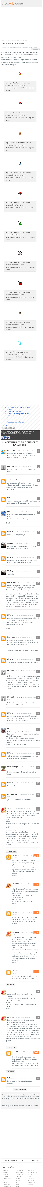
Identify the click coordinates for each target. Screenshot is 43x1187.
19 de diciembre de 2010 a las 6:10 (24, 637)
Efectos (18, 1181)
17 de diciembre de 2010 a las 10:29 (23, 466)
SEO (17, 1183)
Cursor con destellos (14, 412)
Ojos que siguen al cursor (15, 422)
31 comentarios (36, 49)
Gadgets (31, 1170)
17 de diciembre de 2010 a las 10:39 (25, 498)
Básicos (5, 1172)
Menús (18, 1178)
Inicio (7, 40)
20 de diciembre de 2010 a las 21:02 (25, 753)
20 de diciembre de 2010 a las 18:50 (19, 729)
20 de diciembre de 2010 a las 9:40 (25, 713)
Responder (10, 984)
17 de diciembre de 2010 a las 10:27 (24, 450)
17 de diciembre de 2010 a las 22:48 (22, 571)
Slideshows (6, 1185)
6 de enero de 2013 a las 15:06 (23, 991)
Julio (9, 512)
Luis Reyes (11, 450)
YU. (8, 729)
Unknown (10, 1078)
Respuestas (12, 851)
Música (5, 1181)
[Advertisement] (21, 23)
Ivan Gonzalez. (12, 794)
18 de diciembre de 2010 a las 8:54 (25, 615)
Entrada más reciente (11, 1160)
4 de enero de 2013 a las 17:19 (23, 808)
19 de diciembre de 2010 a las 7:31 (25, 659)
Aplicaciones (20, 1170)
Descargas (6, 1178)
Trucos (30, 1185)
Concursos (19, 1174)
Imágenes (6, 1176)
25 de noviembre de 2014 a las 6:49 (23, 1078)
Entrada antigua (34, 1160)
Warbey (10, 543)
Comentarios (32, 1172)
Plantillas (31, 1181)
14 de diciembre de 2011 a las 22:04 (25, 783)
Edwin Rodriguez (13, 767)
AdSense (5, 1170)
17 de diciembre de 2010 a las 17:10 (25, 557)
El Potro (10, 498)
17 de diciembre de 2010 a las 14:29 (22, 543)
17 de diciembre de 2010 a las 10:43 (20, 511)
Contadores (32, 1174)
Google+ (5, 1174)
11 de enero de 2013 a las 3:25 (23, 1017)
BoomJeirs (11, 637)
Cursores (12, 40)
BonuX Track (12, 583)
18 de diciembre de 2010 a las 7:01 (26, 582)
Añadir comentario (20, 1089)
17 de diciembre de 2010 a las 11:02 (25, 532)
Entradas (6, 1183)
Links (29, 1176)
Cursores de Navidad (12, 43)
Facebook (31, 1183)
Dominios (31, 1178)
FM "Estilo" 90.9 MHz (14, 671)
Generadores (20, 1172)
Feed (17, 1185)
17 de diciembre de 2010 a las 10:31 (26, 480)
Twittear (5, 425)
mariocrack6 (12, 480)
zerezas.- (10, 808)
